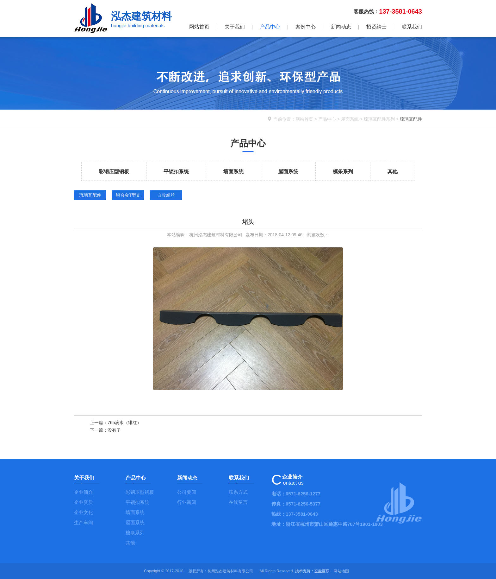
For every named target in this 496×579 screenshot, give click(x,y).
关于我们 (235, 26)
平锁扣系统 (176, 171)
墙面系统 (233, 171)
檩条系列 (343, 171)
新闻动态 (341, 26)
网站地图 (341, 571)
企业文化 (83, 512)
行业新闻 (186, 502)
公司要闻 (186, 492)
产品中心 (270, 26)
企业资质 (83, 502)
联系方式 (238, 492)
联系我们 (412, 26)
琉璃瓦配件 (90, 195)
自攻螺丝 (166, 195)
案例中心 (305, 26)
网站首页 (199, 26)
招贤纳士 (376, 26)
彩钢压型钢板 (114, 171)
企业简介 (83, 492)
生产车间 (83, 522)
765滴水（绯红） (124, 422)
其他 (393, 171)
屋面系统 (350, 119)
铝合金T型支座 (128, 196)
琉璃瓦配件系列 (379, 119)
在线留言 (238, 502)
